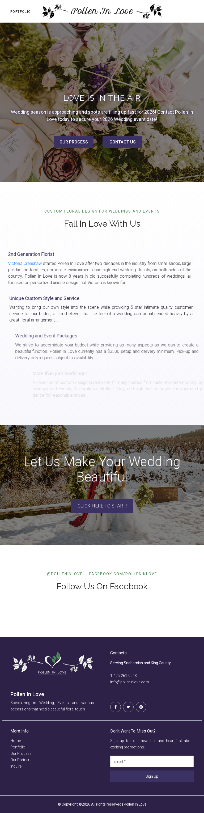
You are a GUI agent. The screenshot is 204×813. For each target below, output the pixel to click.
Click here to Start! (102, 506)
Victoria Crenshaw (33, 263)
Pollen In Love (102, 11)
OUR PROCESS (74, 142)
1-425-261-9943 (123, 676)
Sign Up (152, 776)
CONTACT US (122, 142)
